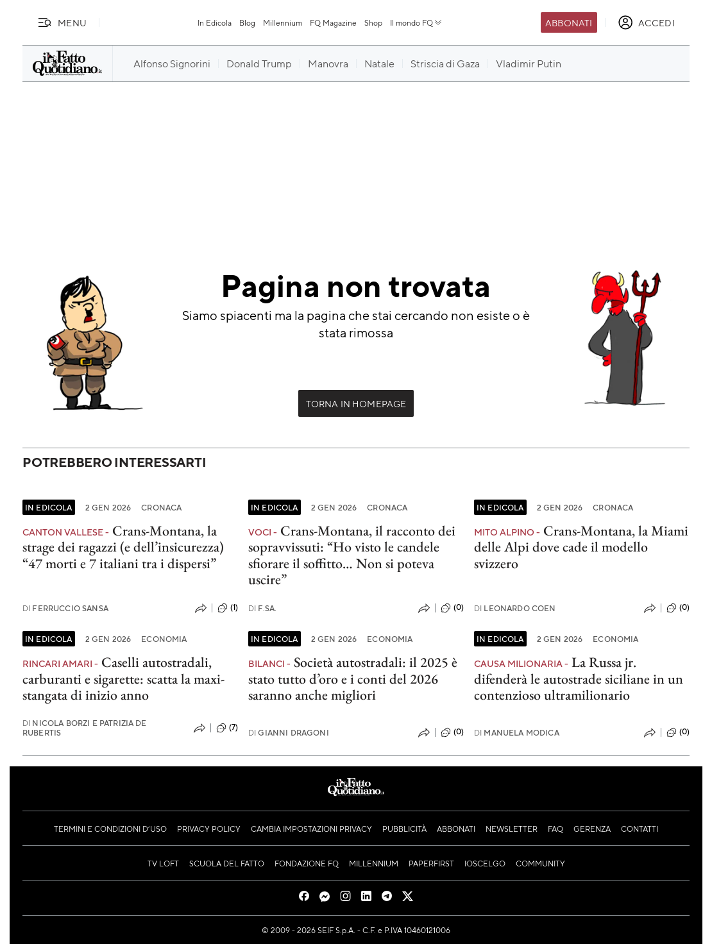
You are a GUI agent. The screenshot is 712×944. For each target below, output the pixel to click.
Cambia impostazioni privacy (311, 828)
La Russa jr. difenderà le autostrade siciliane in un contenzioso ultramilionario (578, 678)
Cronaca (161, 507)
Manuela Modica (516, 733)
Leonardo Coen (515, 608)
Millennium (282, 22)
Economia (164, 639)
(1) (227, 608)
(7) (227, 728)
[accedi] (646, 22)
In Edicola (215, 22)
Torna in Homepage (356, 403)
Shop (373, 22)
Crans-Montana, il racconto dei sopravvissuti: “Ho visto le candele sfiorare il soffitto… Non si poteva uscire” (351, 555)
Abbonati (568, 22)
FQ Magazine (333, 22)
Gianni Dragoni (288, 733)
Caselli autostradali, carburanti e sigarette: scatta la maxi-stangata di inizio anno (123, 678)
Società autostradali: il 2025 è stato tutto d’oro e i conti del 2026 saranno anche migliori (352, 678)
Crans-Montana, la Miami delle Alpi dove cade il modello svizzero (581, 547)
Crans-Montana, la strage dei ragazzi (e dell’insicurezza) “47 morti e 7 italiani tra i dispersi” (123, 547)
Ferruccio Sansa (65, 608)
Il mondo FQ (416, 22)
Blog (247, 22)
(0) (452, 608)
